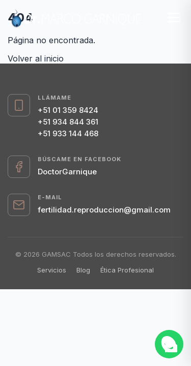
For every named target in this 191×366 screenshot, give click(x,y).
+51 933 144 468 (68, 133)
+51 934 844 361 (68, 122)
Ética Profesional (127, 270)
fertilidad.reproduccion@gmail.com (104, 210)
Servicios (51, 270)
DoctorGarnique (67, 171)
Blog (83, 270)
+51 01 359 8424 (68, 110)
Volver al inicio (36, 58)
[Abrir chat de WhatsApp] (169, 344)
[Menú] (174, 17)
